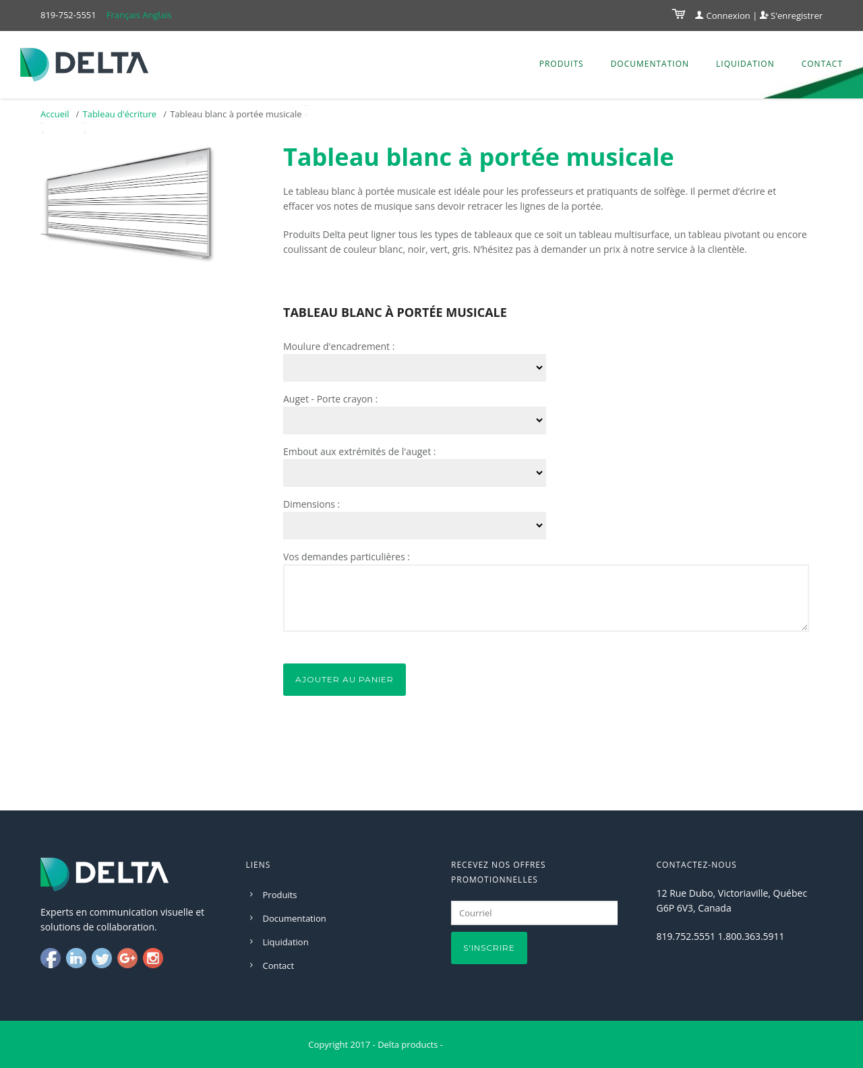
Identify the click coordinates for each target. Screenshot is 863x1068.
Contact (822, 63)
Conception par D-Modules (499, 1044)
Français (123, 15)
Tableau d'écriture (120, 114)
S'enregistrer (791, 15)
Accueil (54, 114)
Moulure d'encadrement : (338, 346)
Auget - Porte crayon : (330, 398)
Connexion (722, 15)
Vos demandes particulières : (346, 556)
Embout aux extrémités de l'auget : (359, 451)
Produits (561, 63)
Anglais (156, 15)
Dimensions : (311, 504)
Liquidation (745, 63)
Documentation (650, 63)
